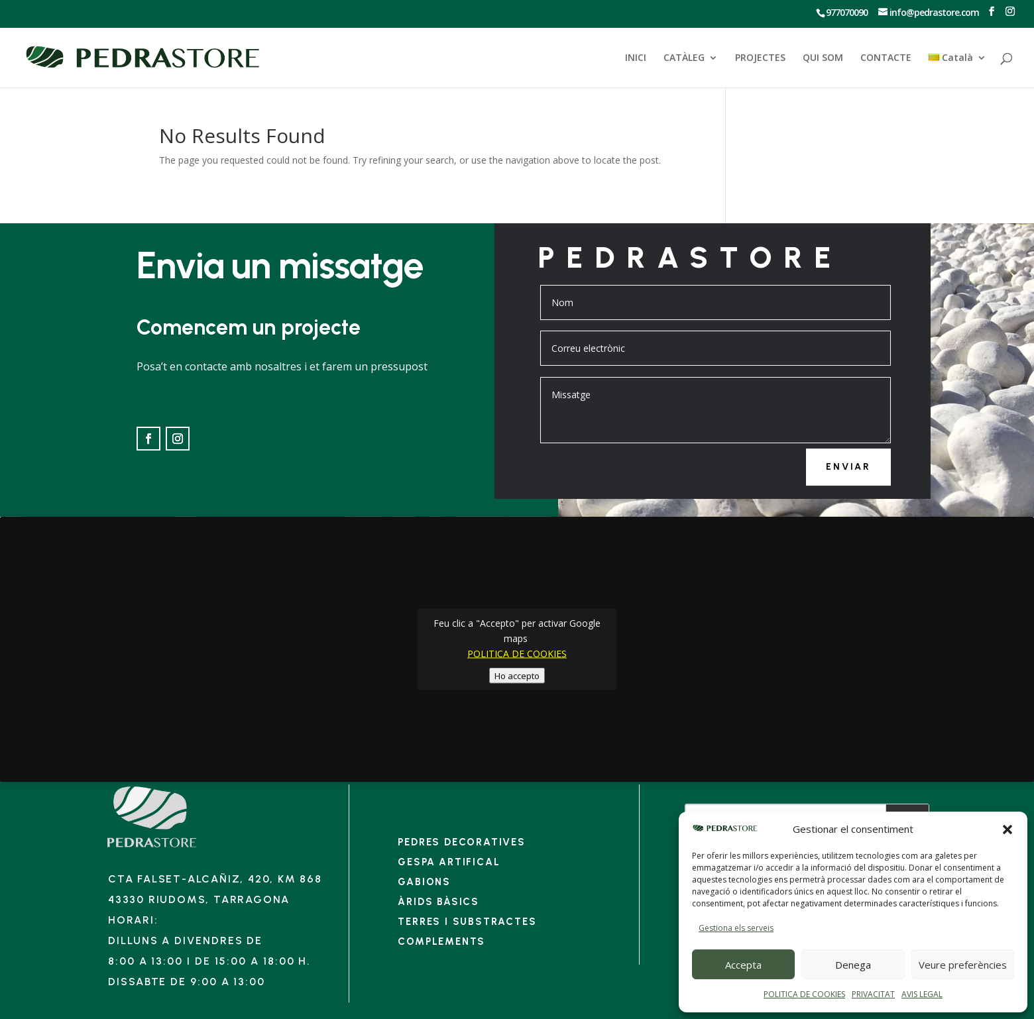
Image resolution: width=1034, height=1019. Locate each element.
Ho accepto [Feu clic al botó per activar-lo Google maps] (517, 675)
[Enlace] (152, 847)
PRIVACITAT (873, 994)
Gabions (424, 882)
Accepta (743, 964)
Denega (853, 964)
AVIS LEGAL (922, 994)
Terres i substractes (467, 922)
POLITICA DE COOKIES (804, 994)
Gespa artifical (449, 862)
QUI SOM (823, 58)
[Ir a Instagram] (1009, 12)
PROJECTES (760, 58)
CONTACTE (885, 58)
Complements (441, 941)
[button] (1007, 829)
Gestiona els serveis (736, 928)
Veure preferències (963, 964)
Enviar (848, 466)
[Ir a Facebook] (991, 12)
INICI (635, 58)
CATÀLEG (684, 58)
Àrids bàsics (438, 902)
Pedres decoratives (461, 842)
